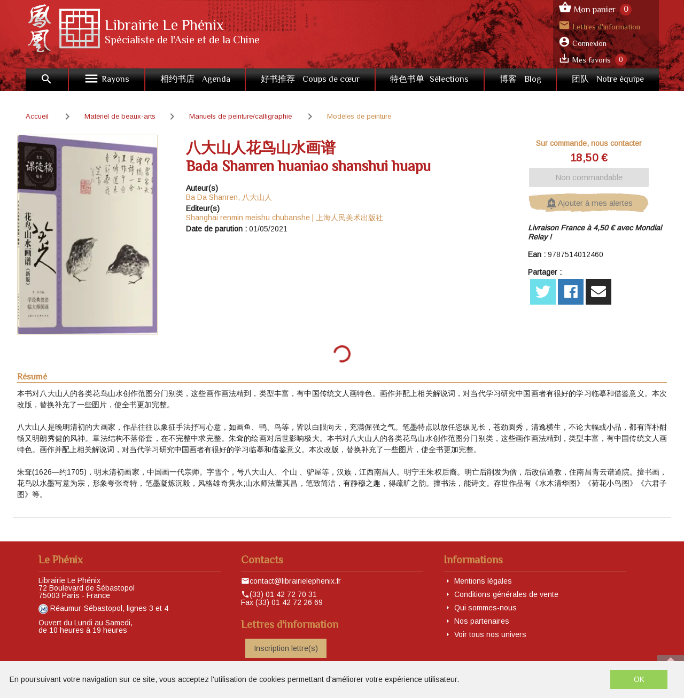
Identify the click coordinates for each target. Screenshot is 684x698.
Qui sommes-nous (485, 607)
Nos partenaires (481, 621)
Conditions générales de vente (506, 594)
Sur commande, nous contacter (589, 143)
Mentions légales (483, 581)
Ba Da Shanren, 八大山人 (229, 197)
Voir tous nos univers (490, 634)
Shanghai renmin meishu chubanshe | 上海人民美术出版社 (284, 217)
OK (639, 679)
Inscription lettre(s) (286, 648)
